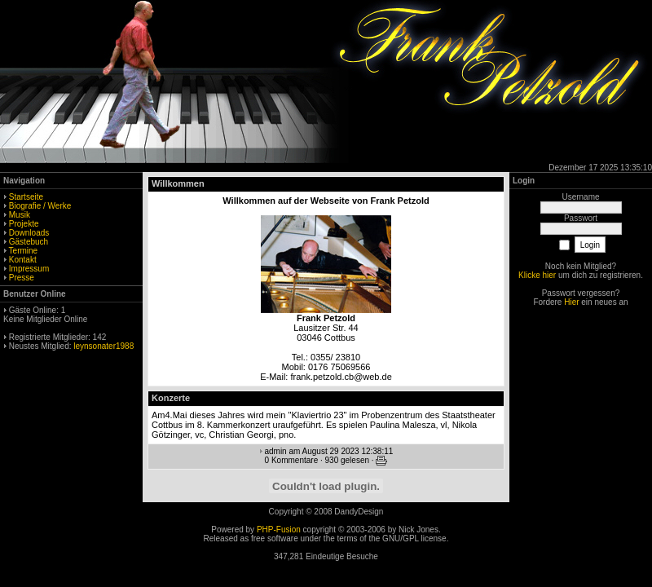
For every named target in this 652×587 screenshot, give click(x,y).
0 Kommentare (292, 460)
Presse (21, 277)
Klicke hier (537, 275)
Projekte (24, 223)
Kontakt (23, 259)
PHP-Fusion (279, 529)
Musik (19, 214)
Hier (571, 302)
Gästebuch (28, 241)
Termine (23, 250)
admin (275, 451)
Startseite (26, 196)
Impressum (29, 268)
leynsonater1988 (103, 346)
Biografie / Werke (40, 205)
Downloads (29, 232)
